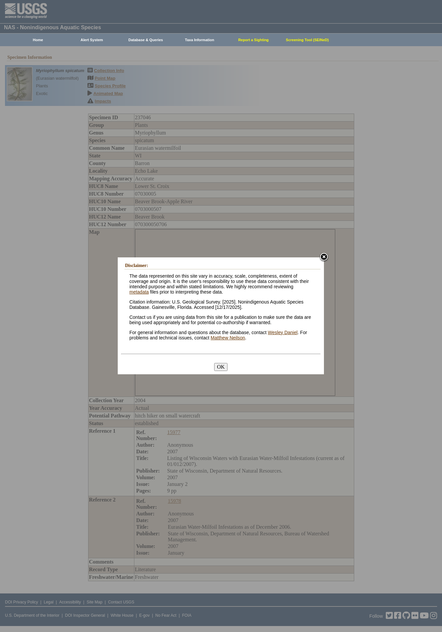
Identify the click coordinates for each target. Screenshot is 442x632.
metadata (139, 292)
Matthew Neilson (228, 337)
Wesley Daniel (282, 332)
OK (220, 367)
